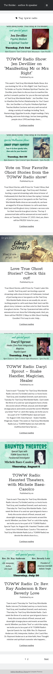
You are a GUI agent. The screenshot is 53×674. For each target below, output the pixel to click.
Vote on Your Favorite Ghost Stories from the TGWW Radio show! (26, 147)
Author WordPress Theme (19, 672)
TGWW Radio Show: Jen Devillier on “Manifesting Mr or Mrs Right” (26, 39)
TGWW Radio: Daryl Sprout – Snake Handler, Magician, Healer (26, 346)
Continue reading (26, 125)
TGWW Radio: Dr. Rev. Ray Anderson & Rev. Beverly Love (26, 563)
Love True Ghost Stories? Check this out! (26, 248)
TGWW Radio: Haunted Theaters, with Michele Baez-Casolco (26, 455)
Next (46, 659)
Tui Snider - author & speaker (20, 5)
